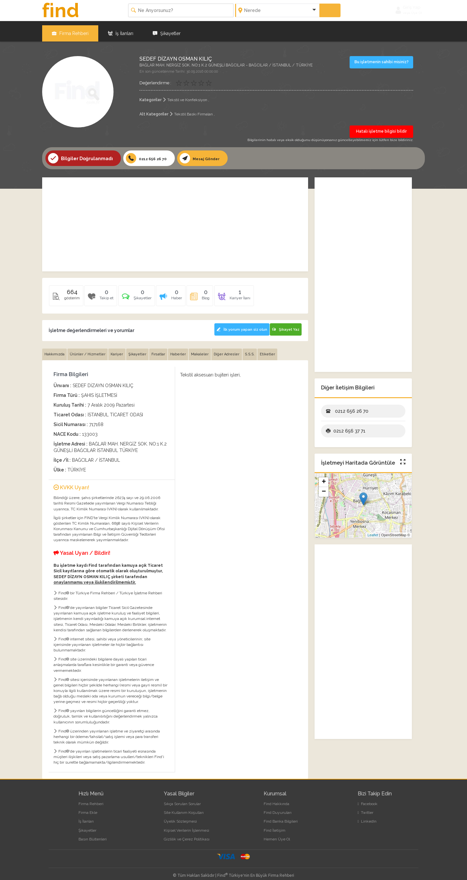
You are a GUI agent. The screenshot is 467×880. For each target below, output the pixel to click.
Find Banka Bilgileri (281, 817)
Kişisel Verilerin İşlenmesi (186, 825)
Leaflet (372, 531)
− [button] (324, 488)
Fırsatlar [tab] (164, 350)
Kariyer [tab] (120, 350)
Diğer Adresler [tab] (236, 350)
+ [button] (324, 478)
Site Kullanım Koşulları (184, 808)
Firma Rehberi (70, 29)
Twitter (365, 808)
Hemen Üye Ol (277, 834)
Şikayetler (167, 29)
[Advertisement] (175, 220)
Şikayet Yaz (285, 325)
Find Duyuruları (278, 808)
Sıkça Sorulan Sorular (182, 799)
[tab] (140, 293)
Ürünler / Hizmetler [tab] (89, 350)
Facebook (367, 799)
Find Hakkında (276, 799)
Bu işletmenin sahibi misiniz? (382, 57)
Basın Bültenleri (92, 834)
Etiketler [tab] (279, 350)
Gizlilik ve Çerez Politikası (187, 834)
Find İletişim (274, 825)
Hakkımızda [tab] (55, 350)
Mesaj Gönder (208, 154)
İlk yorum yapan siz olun (237, 325)
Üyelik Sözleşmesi (180, 817)
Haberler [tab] (185, 350)
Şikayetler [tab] (141, 350)
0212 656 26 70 (149, 154)
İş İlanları (120, 29)
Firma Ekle (87, 808)
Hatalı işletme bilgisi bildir (381, 127)
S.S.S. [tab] (260, 350)
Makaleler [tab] (208, 350)
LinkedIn (367, 817)
